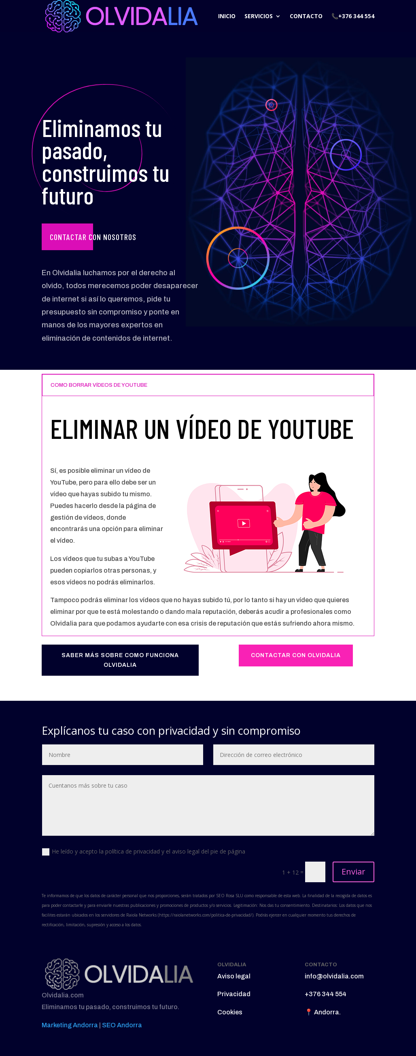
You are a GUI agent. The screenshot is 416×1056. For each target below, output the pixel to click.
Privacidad (233, 994)
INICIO (227, 16)
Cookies (229, 1012)
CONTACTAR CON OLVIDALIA (296, 655)
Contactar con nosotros (93, 237)
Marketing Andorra (70, 1025)
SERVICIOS (258, 16)
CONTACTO (306, 16)
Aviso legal (233, 976)
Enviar (353, 871)
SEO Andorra (122, 1025)
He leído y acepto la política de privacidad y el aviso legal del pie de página (143, 851)
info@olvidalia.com (334, 976)
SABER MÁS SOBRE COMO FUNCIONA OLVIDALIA (120, 660)
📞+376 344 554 (352, 16)
